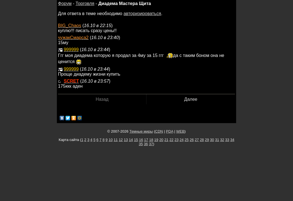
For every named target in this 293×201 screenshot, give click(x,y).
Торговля (85, 3)
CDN (159, 131)
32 (222, 140)
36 (146, 144)
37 (151, 144)
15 (136, 140)
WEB (180, 131)
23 (176, 140)
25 (187, 140)
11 (116, 140)
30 (212, 140)
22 (171, 140)
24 (181, 140)
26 (192, 140)
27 (197, 140)
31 (217, 140)
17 (146, 140)
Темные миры (141, 131)
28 (202, 140)
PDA (169, 131)
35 (141, 144)
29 (207, 140)
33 (227, 140)
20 (161, 140)
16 (141, 140)
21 (166, 140)
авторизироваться (142, 13)
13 (126, 140)
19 (156, 140)
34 (232, 140)
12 (121, 140)
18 (151, 140)
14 (131, 140)
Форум (65, 3)
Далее (190, 99)
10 (111, 140)
